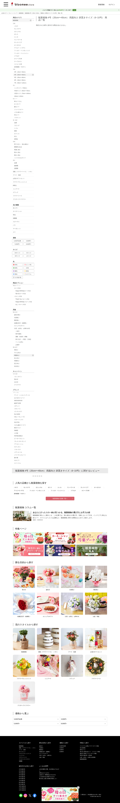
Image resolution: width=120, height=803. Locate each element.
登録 (74, 10)
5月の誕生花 (22, 776)
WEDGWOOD (18, 400)
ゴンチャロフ (18, 411)
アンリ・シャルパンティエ (22, 395)
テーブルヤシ (18, 61)
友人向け (16, 358)
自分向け (16, 366)
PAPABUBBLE (18, 436)
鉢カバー (15, 98)
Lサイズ (28, 256)
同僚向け (16, 360)
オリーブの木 (18, 58)
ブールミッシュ (18, 444)
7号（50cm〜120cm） (20, 83)
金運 (15, 163)
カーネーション (17, 211)
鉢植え (15, 185)
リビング (16, 125)
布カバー (16, 115)
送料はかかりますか (44, 773)
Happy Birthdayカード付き (23, 291)
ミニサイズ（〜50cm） (21, 88)
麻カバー (16, 106)
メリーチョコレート (20, 455)
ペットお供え (19, 342)
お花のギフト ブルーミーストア (9, 13)
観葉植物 (21, 13)
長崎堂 (16, 430)
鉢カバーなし (18, 101)
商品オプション (17, 285)
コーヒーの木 (18, 64)
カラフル (27, 274)
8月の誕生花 (22, 782)
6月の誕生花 (22, 778)
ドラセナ (16, 56)
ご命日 (17, 331)
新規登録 (101, 4)
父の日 (16, 382)
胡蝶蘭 (15, 218)
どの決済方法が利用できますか (47, 776)
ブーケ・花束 (17, 175)
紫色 (15, 271)
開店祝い (16, 320)
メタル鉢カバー (18, 112)
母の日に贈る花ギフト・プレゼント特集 (90, 751)
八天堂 (16, 433)
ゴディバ (16, 406)
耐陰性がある (18, 147)
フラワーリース (17, 195)
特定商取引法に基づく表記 (94, 794)
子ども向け (17, 352)
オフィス (16, 133)
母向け (16, 350)
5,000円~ (17, 244)
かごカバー (17, 104)
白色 (26, 268)
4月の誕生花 (22, 774)
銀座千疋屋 (17, 403)
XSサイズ (17, 253)
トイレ (16, 128)
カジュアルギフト (19, 325)
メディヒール (18, 452)
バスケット (17, 117)
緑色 (15, 268)
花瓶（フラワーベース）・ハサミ (22, 171)
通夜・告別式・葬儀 (21, 336)
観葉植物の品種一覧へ (60, 498)
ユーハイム (17, 463)
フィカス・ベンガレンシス (22, 50)
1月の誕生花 (22, 769)
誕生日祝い (17, 315)
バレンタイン (18, 376)
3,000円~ (28, 241)
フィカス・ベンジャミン (21, 53)
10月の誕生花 (22, 786)
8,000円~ (28, 244)
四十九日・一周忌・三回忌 (23, 339)
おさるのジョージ (19, 398)
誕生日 (41, 746)
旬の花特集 (82, 748)
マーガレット (17, 228)
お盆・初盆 (42, 757)
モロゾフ (16, 460)
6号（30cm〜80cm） (20, 80)
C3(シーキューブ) (19, 417)
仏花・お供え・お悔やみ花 (22, 328)
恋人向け (16, 363)
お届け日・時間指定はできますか (47, 774)
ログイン (112, 4)
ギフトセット (22, 751)
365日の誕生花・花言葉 (86, 755)
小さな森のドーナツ (20, 425)
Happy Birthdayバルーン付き (24, 301)
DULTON (16, 422)
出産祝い (16, 317)
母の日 (16, 379)
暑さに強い (17, 155)
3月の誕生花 (22, 773)
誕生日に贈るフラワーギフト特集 (88, 753)
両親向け (24, 355)
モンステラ (17, 29)
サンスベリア (18, 42)
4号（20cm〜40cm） (24, 75)
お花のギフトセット (19, 178)
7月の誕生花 (22, 780)
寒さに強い (17, 152)
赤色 (15, 264)
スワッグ (15, 192)
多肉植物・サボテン (20, 67)
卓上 (15, 136)
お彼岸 (17, 344)
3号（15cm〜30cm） (20, 72)
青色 (15, 274)
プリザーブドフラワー (19, 199)
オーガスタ (17, 45)
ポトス (16, 34)
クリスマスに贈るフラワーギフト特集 (89, 746)
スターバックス (18, 419)
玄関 (15, 122)
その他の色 (17, 277)
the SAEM (17, 414)
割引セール (82, 749)
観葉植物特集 (83, 759)
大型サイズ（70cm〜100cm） (23, 93)
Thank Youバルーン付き (22, 299)
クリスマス (17, 384)
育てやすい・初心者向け (21, 144)
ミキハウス (17, 449)
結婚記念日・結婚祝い (20, 323)
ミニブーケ (16, 189)
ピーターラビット (19, 438)
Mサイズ (17, 256)
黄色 (26, 271)
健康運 (16, 165)
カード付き (17, 288)
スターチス (16, 221)
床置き (16, 139)
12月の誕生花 (22, 790)
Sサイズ (28, 253)
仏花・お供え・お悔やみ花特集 (87, 757)
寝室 (15, 131)
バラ (14, 225)
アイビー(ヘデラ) (19, 490)
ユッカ (16, 37)
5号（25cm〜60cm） (20, 77)
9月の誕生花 (22, 784)
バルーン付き (18, 296)
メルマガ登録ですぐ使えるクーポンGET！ (57, 10)
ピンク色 (27, 264)
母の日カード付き (21, 293)
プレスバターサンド (20, 441)
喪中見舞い (19, 334)
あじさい (15, 208)
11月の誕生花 (22, 788)
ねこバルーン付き (21, 304)
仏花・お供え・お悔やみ (45, 755)
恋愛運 (16, 168)
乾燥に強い (17, 149)
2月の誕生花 (22, 771)
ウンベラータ (18, 39)
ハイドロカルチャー (20, 158)
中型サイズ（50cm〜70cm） (22, 90)
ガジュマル (17, 31)
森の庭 (16, 457)
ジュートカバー (18, 109)
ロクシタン (17, 447)
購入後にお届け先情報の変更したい (48, 778)
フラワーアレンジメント (20, 182)
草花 (14, 215)
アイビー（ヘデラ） (20, 48)
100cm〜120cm (18, 96)
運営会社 (83, 794)
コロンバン (17, 408)
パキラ (16, 26)
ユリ (14, 232)
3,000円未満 (17, 241)
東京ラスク (17, 427)
